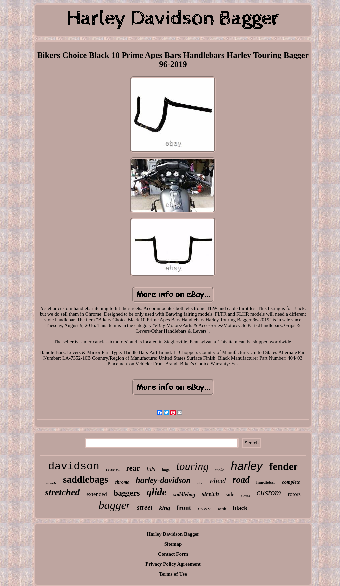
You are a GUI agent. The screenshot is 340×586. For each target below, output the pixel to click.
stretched (62, 492)
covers (113, 469)
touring (192, 466)
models (51, 483)
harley (246, 465)
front (184, 507)
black (240, 507)
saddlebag (184, 494)
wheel (217, 480)
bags (165, 470)
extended (96, 494)
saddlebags (85, 479)
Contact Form (173, 554)
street (145, 507)
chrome (122, 482)
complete (291, 482)
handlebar (265, 482)
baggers (127, 493)
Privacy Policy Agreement (173, 564)
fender (283, 466)
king (164, 508)
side (230, 494)
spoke (219, 470)
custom (269, 492)
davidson (73, 466)
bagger (114, 505)
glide (157, 491)
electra (245, 496)
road (241, 480)
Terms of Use (173, 574)
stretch (210, 493)
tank (222, 508)
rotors (294, 494)
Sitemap (173, 544)
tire (199, 483)
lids (150, 469)
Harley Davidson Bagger (173, 534)
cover (205, 509)
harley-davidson (163, 480)
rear (133, 468)
